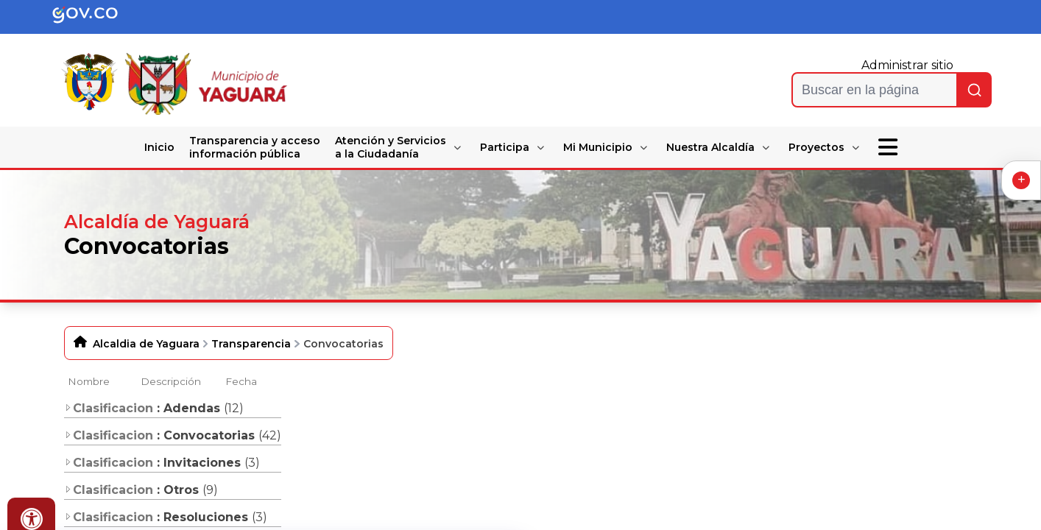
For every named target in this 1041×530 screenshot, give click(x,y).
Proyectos (816, 147)
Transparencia (251, 343)
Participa (504, 147)
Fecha (241, 381)
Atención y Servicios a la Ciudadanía (390, 147)
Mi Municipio (597, 147)
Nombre (89, 381)
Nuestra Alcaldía (710, 147)
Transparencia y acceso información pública (254, 147)
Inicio (159, 147)
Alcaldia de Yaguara (146, 343)
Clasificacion (108, 408)
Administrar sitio (907, 65)
